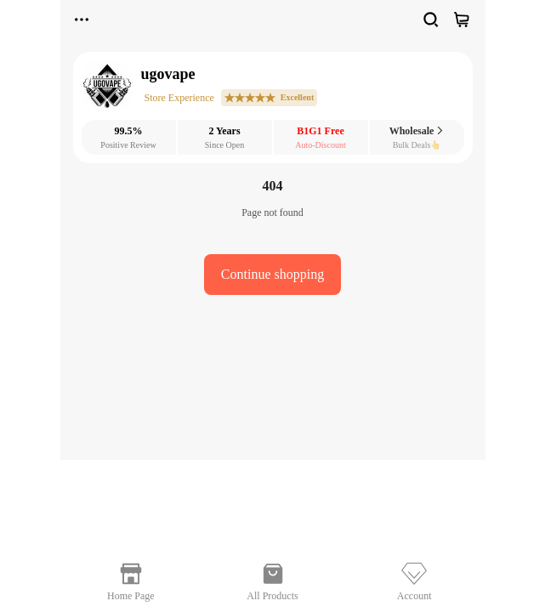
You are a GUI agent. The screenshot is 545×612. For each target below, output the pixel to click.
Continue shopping (272, 274)
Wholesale (417, 131)
